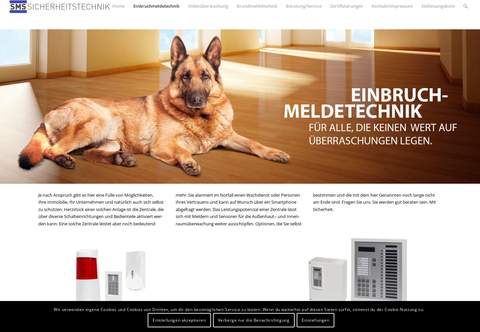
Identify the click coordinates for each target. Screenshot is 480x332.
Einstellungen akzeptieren (179, 320)
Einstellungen (315, 320)
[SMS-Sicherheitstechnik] (60, 7)
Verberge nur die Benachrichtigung (254, 320)
